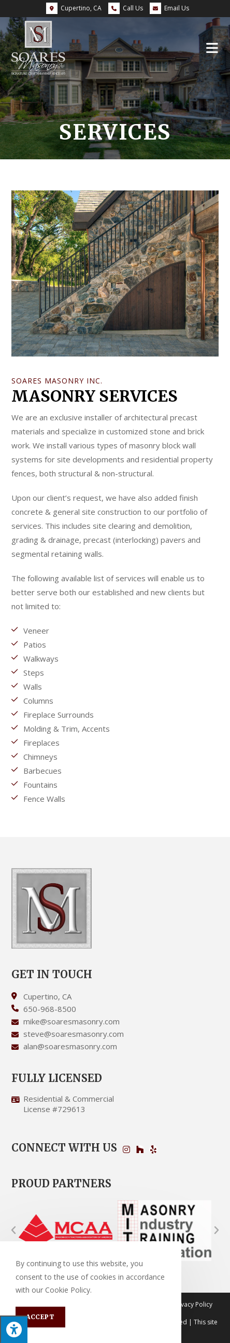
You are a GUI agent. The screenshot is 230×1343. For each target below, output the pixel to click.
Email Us (169, 8)
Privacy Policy (192, 1304)
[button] (13, 1230)
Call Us (133, 8)
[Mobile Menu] (212, 47)
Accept (40, 1317)
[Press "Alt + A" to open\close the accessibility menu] (13, 1329)
